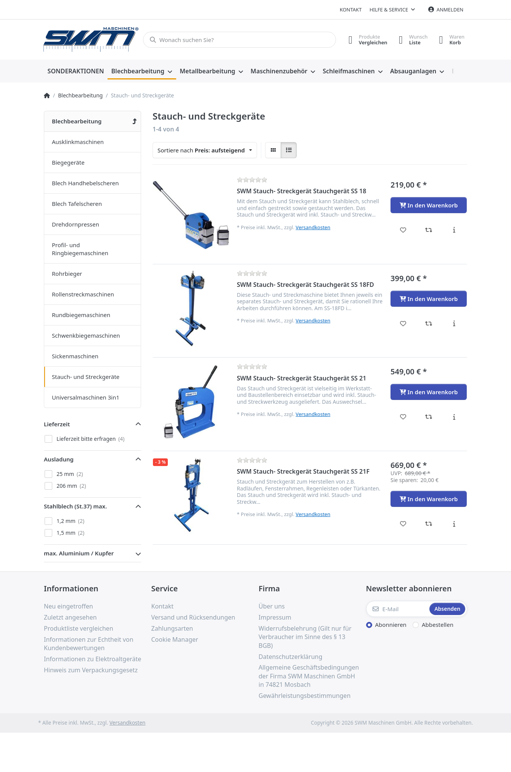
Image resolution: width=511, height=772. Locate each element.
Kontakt (351, 9)
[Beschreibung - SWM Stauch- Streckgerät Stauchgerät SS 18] (454, 230)
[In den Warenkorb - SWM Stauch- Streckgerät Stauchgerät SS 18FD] (428, 299)
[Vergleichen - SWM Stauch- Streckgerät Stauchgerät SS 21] (429, 417)
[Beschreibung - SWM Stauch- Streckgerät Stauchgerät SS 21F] (454, 524)
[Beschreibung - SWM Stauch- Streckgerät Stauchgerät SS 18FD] (454, 323)
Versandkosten (313, 227)
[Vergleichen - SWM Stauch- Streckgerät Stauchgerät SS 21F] (429, 524)
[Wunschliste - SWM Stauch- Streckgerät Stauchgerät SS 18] (403, 230)
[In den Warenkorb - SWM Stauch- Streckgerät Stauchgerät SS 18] (428, 205)
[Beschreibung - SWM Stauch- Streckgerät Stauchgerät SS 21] (454, 417)
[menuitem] (76, 71)
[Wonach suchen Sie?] (239, 40)
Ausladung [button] (59, 459)
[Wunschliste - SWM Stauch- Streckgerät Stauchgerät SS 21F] (403, 524)
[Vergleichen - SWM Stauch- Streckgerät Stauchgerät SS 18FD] (429, 323)
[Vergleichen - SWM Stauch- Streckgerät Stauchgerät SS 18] (429, 230)
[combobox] (205, 150)
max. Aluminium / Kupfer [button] (79, 553)
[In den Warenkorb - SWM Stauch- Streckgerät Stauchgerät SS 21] (428, 392)
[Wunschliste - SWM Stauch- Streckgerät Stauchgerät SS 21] (403, 417)
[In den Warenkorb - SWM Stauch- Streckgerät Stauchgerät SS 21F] (428, 499)
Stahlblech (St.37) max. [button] (75, 506)
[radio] (273, 150)
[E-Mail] (397, 609)
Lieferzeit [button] (57, 424)
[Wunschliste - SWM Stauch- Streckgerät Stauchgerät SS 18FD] (403, 323)
